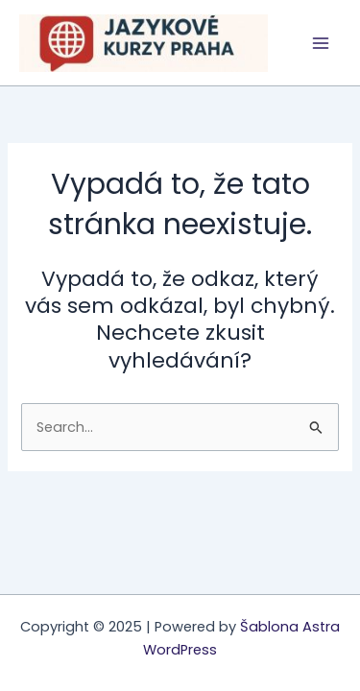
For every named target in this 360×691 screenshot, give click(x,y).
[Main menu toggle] (320, 43)
